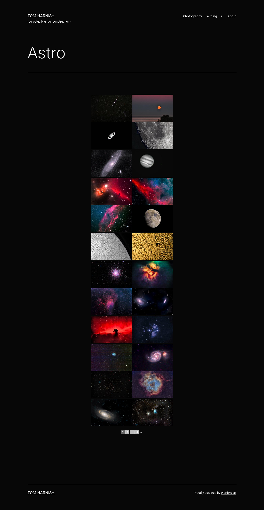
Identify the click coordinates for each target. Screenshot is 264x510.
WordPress (228, 492)
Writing (211, 16)
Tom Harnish (41, 15)
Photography (192, 16)
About (231, 16)
